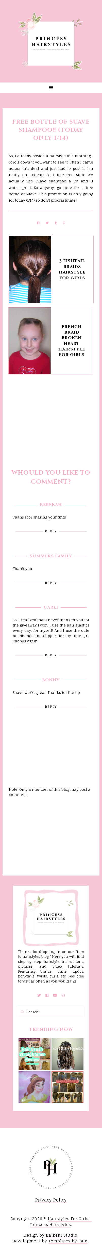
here (67, 187)
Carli (51, 607)
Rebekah (51, 504)
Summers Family (51, 556)
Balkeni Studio (61, 1235)
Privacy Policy (51, 1200)
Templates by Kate (68, 1241)
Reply (51, 531)
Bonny (51, 680)
